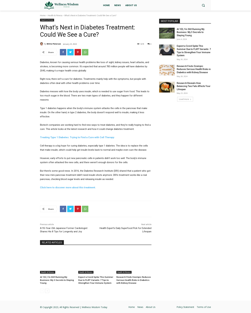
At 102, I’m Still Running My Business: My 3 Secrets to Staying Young (190, 32)
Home (43, 15)
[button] (203, 5)
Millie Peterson (54, 44)
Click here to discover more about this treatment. (68, 187)
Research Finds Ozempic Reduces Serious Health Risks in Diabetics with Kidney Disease (133, 280)
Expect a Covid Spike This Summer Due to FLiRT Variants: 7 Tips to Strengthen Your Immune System (94, 280)
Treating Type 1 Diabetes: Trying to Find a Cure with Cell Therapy (77, 137)
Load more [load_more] (185, 99)
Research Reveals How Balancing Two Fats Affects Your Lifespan (194, 86)
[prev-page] (42, 291)
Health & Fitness (55, 15)
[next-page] (47, 291)
